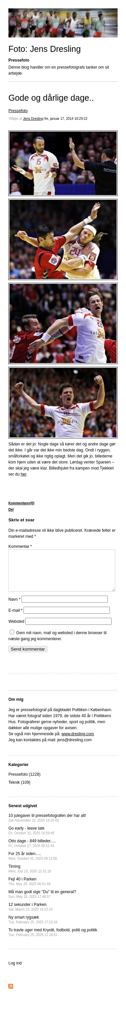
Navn (14, 607)
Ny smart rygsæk (32, 927)
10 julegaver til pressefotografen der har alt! (47, 825)
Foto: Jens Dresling (44, 49)
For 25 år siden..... (32, 863)
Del (11, 509)
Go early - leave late (31, 838)
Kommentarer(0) (21, 503)
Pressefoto (18, 110)
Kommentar (20, 546)
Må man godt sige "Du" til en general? (42, 902)
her (24, 474)
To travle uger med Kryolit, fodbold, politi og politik (52, 940)
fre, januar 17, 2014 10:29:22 (65, 118)
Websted (16, 629)
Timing (29, 876)
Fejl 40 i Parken (29, 889)
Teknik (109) (19, 790)
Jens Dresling (33, 118)
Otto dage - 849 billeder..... (32, 851)
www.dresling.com (77, 742)
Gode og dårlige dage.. (51, 97)
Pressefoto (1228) (24, 782)
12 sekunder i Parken (30, 914)
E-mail (15, 618)
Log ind (15, 971)
